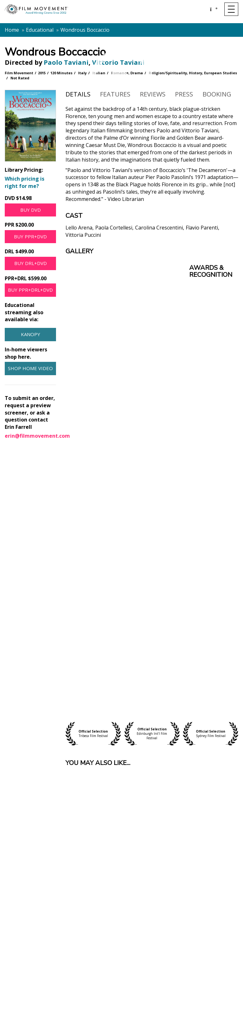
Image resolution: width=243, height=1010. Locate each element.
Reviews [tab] (152, 94)
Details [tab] (77, 94)
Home (12, 29)
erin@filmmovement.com (37, 435)
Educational (39, 29)
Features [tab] (115, 94)
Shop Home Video (30, 368)
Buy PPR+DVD (30, 236)
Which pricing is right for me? (24, 182)
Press (184, 94)
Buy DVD (30, 210)
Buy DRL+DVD (30, 263)
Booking (216, 94)
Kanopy (30, 334)
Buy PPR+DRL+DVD (30, 290)
